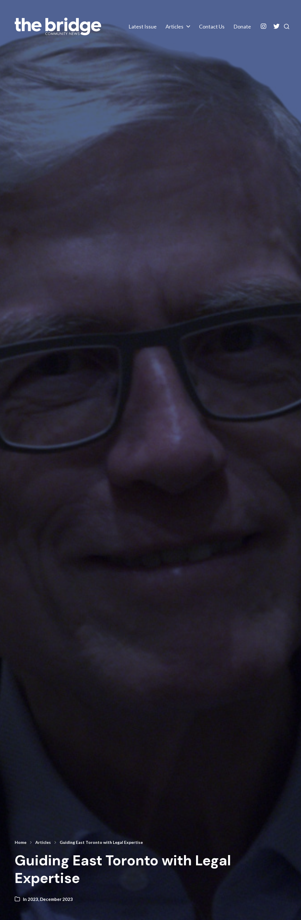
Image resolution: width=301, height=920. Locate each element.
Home (20, 842)
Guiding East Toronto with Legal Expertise (101, 842)
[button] (284, 27)
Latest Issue (198, 21)
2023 (33, 899)
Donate (236, 31)
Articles (230, 21)
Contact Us (206, 31)
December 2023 (56, 899)
